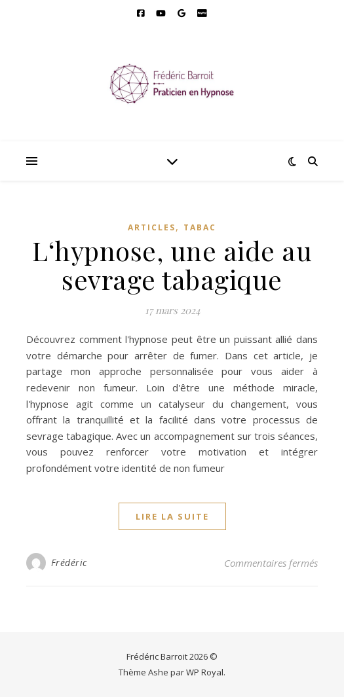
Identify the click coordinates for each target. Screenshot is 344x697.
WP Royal (204, 672)
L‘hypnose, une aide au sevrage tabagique (172, 264)
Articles (152, 227)
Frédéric (69, 562)
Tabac (199, 227)
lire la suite (172, 516)
